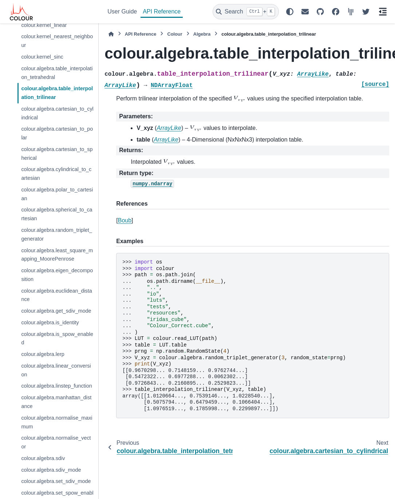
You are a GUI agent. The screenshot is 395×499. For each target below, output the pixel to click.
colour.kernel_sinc (42, 57)
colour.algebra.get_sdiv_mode (56, 311)
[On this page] (382, 11)
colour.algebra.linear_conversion (56, 370)
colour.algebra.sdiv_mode (51, 470)
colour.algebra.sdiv (43, 458)
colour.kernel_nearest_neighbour (57, 40)
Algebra (202, 34)
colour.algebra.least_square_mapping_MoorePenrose (57, 254)
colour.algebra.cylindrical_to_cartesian (56, 173)
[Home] (111, 34)
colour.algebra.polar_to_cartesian (57, 194)
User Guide (122, 11)
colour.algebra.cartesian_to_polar (57, 133)
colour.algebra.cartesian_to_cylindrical (57, 113)
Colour (174, 34)
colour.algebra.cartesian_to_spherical (56, 153)
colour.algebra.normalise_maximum (56, 422)
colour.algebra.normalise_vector (56, 442)
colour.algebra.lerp (42, 354)
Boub (124, 220)
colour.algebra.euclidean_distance (56, 295)
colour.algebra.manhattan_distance (56, 402)
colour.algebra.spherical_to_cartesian (56, 214)
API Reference (162, 11)
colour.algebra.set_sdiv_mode (56, 481)
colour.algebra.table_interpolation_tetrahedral (56, 73)
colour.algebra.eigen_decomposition (57, 275)
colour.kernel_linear (44, 25)
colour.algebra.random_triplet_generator (56, 234)
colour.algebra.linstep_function (56, 386)
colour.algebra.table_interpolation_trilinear (57, 93)
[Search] (246, 11)
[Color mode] (289, 11)
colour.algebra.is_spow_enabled (57, 338)
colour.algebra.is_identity (50, 322)
